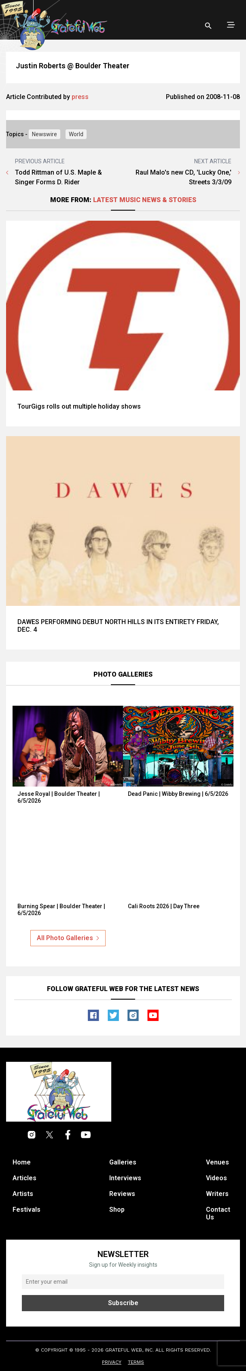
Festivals (26, 1209)
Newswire (44, 134)
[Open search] (208, 26)
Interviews (125, 1178)
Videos (216, 1178)
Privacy (111, 1362)
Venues (217, 1162)
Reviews (122, 1194)
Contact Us (218, 1213)
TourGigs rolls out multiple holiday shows (79, 406)
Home (22, 1162)
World (76, 134)
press (80, 97)
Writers (217, 1194)
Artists (23, 1194)
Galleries (122, 1162)
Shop (117, 1209)
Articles (24, 1178)
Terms (136, 1362)
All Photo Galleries (68, 938)
